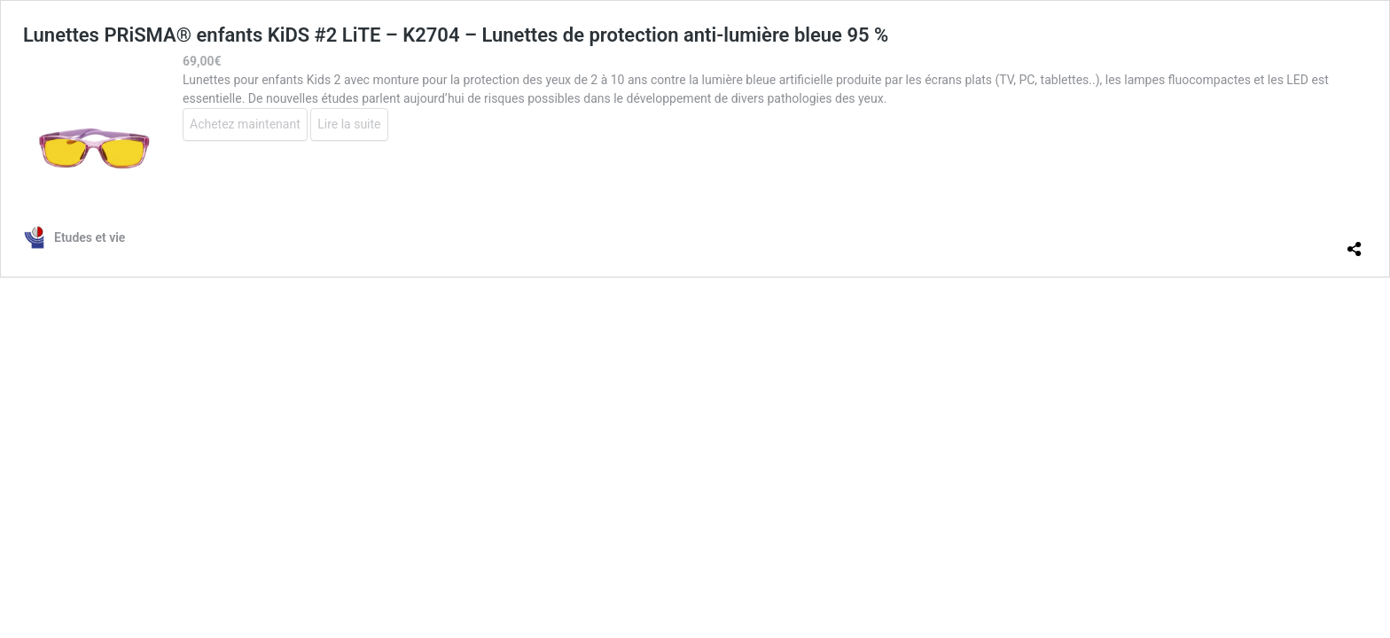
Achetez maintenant (245, 124)
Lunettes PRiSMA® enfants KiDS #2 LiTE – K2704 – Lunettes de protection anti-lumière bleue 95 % (455, 35)
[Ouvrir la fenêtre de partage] (1354, 242)
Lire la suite (348, 124)
